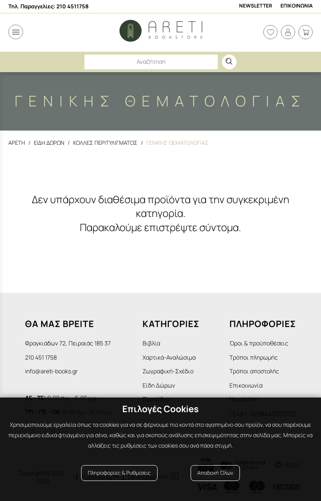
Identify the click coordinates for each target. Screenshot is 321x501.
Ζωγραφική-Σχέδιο (168, 371)
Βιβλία (151, 343)
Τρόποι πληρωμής (253, 357)
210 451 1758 (41, 357)
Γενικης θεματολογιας (178, 142)
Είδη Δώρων (159, 385)
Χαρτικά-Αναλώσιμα (169, 357)
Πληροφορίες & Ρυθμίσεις (119, 472)
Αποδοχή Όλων (215, 472)
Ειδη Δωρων (49, 142)
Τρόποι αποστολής (254, 371)
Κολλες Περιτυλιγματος (105, 142)
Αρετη (16, 142)
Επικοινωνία (245, 385)
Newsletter (255, 6)
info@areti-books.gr (51, 371)
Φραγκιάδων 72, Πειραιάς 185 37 (68, 343)
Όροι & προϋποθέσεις (258, 343)
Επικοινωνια (296, 6)
